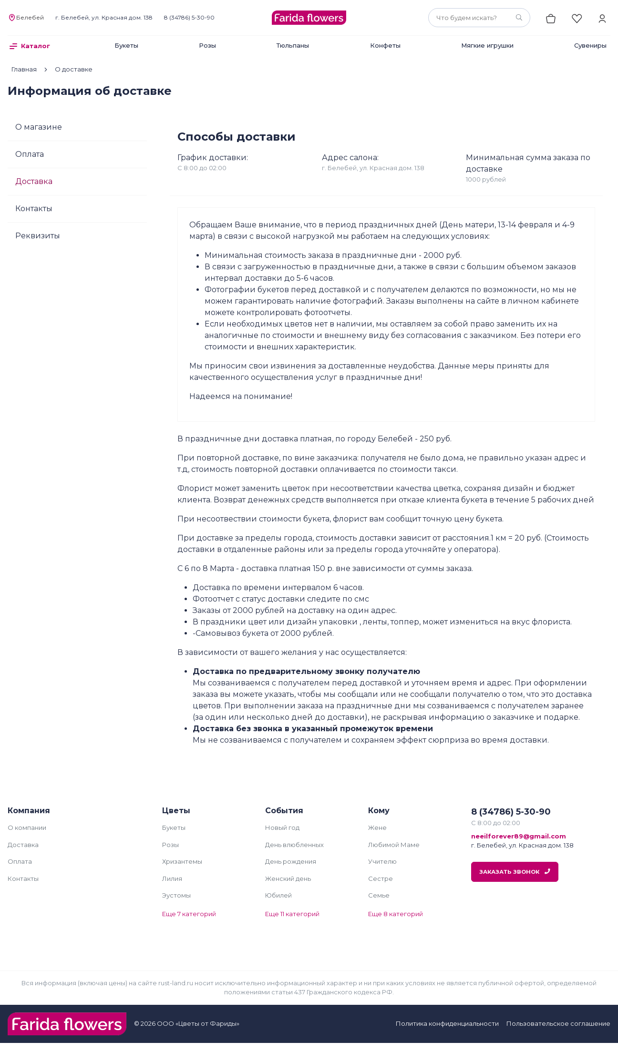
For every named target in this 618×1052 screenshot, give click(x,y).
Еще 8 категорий (395, 914)
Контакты (33, 208)
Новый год (282, 827)
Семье (379, 895)
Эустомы (176, 895)
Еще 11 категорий (292, 914)
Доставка (33, 181)
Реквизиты (37, 235)
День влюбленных (294, 844)
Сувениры (590, 45)
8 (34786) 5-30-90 (189, 17)
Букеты (126, 45)
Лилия (172, 878)
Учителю (382, 861)
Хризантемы (182, 861)
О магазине (38, 127)
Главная (24, 69)
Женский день (288, 878)
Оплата (29, 154)
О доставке (74, 69)
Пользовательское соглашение (558, 1023)
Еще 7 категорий (189, 914)
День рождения (290, 861)
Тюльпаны (293, 45)
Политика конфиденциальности (447, 1023)
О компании (27, 827)
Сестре (380, 878)
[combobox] (479, 17)
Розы (207, 45)
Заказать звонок (514, 871)
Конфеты (385, 45)
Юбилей (278, 895)
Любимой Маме (394, 844)
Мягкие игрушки (487, 45)
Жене (377, 827)
